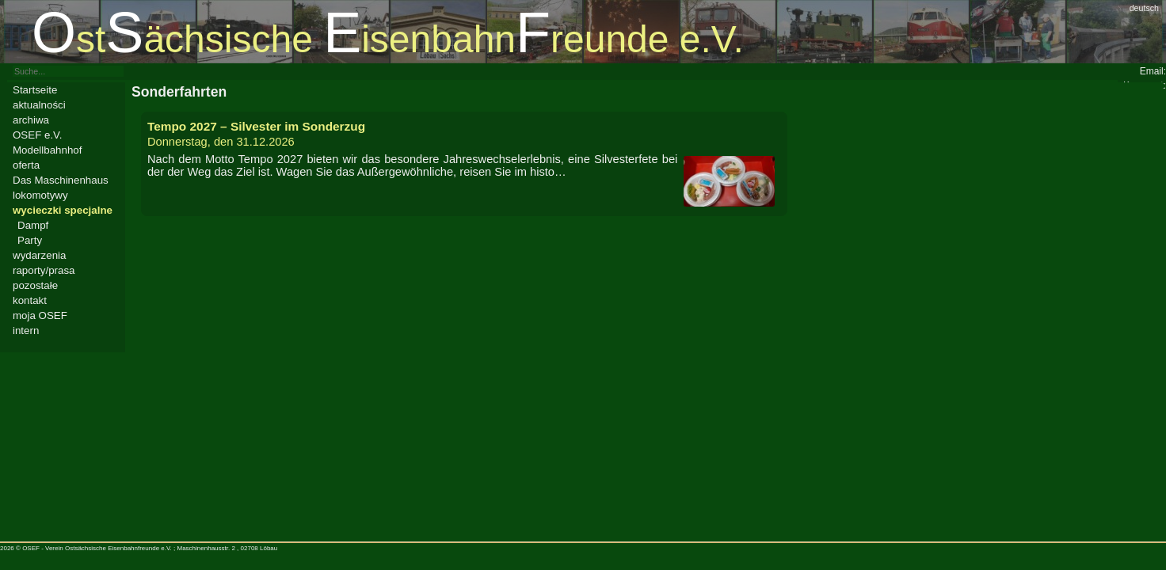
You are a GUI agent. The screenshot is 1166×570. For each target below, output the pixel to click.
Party (29, 240)
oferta (26, 165)
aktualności (39, 105)
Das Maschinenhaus (61, 180)
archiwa (31, 120)
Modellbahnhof (47, 150)
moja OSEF (40, 315)
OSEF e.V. (37, 135)
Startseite (35, 90)
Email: (1153, 71)
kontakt (30, 300)
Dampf (32, 225)
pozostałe (35, 285)
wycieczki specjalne (62, 210)
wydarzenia (39, 255)
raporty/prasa (44, 270)
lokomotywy (40, 195)
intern (26, 330)
